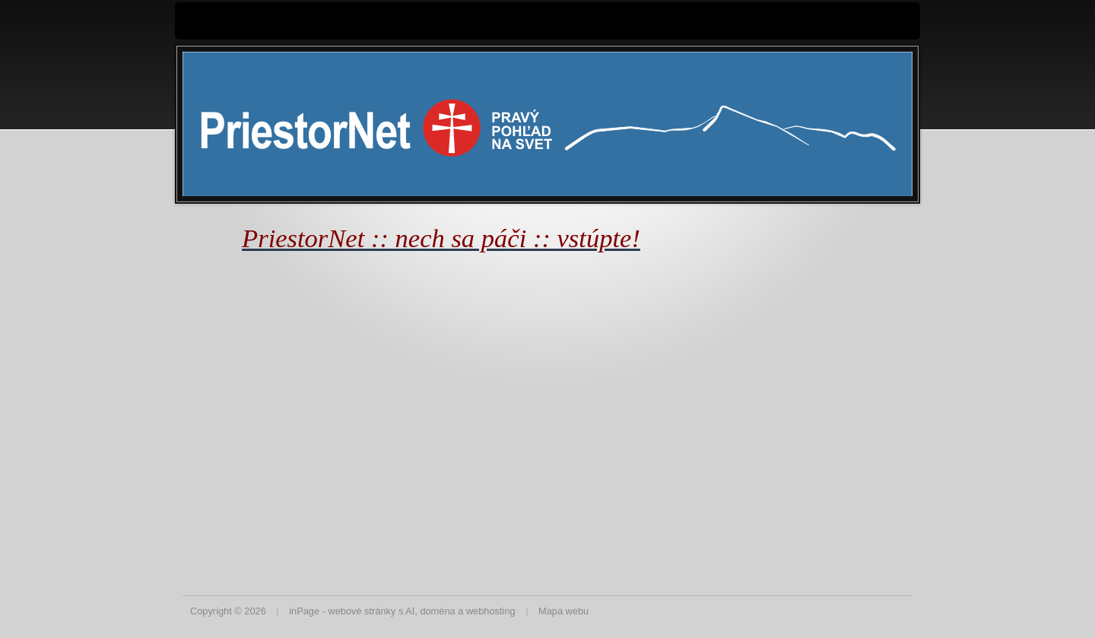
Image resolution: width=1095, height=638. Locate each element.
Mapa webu (563, 611)
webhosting (491, 611)
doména (437, 611)
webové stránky (361, 611)
